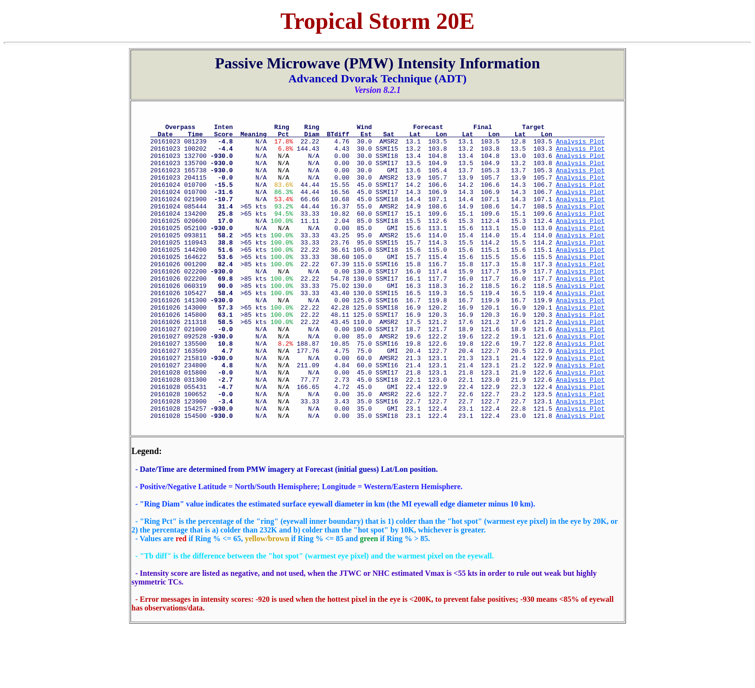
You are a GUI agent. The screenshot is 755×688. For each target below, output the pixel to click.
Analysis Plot (580, 147)
